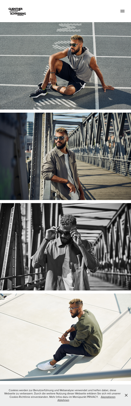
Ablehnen (63, 400)
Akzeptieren (108, 397)
